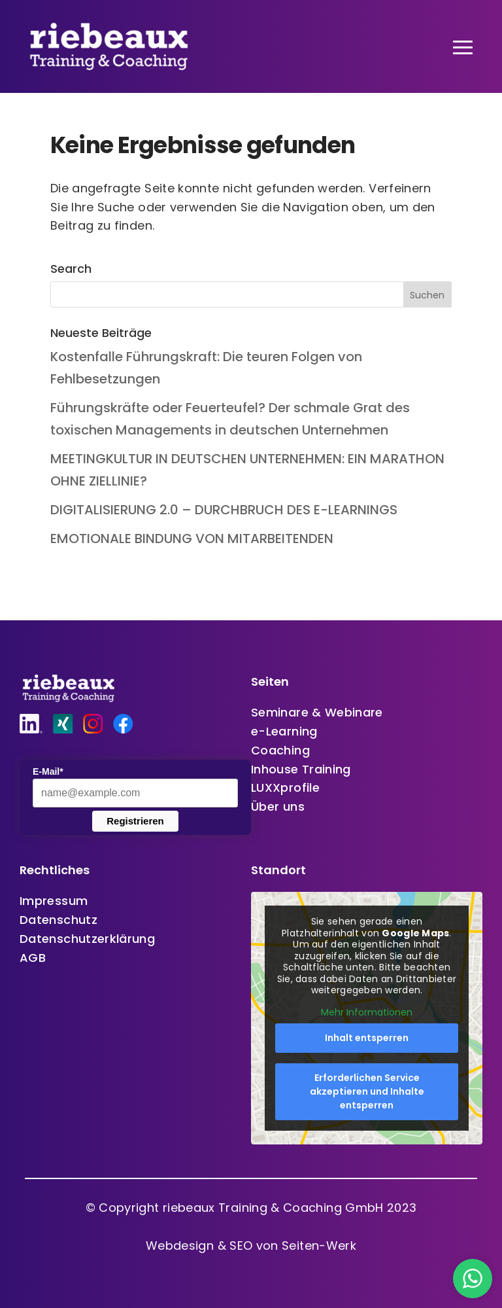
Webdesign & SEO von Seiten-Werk (251, 1245)
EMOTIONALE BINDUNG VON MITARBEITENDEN (191, 538)
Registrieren (135, 820)
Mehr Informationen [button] (366, 1013)
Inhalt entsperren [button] (367, 1037)
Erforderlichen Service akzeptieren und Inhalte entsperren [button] (367, 1091)
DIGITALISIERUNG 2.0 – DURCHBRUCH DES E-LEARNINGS (223, 510)
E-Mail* (48, 771)
